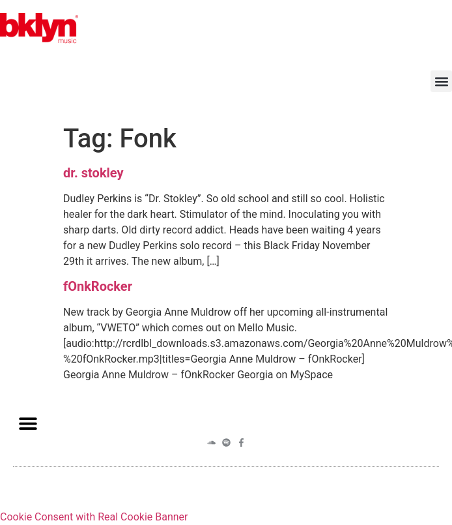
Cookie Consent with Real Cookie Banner (94, 517)
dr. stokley (93, 173)
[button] (441, 81)
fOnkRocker (97, 286)
